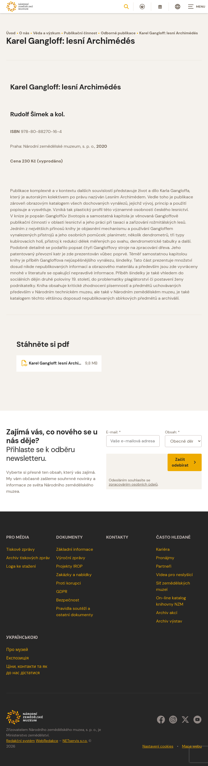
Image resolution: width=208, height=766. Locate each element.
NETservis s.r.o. (75, 740)
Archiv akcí (166, 612)
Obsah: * (172, 432)
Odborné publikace (118, 33)
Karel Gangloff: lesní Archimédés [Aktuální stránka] (168, 33)
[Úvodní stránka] (19, 6)
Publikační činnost (80, 33)
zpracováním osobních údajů (133, 484)
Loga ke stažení (21, 566)
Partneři (163, 566)
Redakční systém (20, 740)
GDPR (61, 591)
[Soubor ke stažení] (58, 363)
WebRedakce (47, 740)
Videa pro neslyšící (174, 574)
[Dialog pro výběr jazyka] (177, 6)
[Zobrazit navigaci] (195, 6)
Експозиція (17, 658)
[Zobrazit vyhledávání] (126, 6)
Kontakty (117, 537)
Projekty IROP (69, 566)
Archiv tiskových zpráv (28, 558)
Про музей (17, 649)
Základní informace (74, 549)
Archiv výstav (169, 621)
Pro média (17, 537)
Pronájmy (165, 558)
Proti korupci (68, 583)
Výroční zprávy (70, 558)
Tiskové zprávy (20, 549)
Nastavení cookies (157, 746)
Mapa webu (192, 746)
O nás (24, 33)
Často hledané (173, 537)
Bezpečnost (67, 600)
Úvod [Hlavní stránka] (11, 33)
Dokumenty (69, 537)
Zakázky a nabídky (74, 574)
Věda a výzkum (46, 33)
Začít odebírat (185, 462)
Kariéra (162, 549)
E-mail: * (113, 432)
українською (22, 637)
